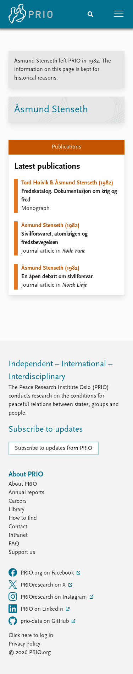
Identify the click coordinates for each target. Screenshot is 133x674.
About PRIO (23, 484)
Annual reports (26, 493)
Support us (22, 552)
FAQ (14, 544)
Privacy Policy (24, 644)
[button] (119, 14)
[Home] (30, 14)
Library (16, 510)
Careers (18, 501)
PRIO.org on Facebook (42, 572)
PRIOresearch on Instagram (48, 596)
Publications (66, 147)
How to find (23, 518)
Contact (18, 527)
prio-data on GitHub (39, 620)
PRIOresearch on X (38, 584)
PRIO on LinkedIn (37, 608)
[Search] (90, 14)
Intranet (18, 535)
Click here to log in (31, 635)
